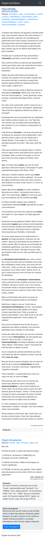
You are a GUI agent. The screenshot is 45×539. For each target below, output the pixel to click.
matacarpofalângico (18, 19)
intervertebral (27, 17)
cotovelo (40, 14)
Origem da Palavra (11, 3)
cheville (12, 443)
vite (36, 443)
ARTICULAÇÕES (10, 11)
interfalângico (15, 17)
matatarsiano (32, 19)
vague (31, 443)
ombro (20, 22)
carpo (21, 14)
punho (26, 22)
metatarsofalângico (9, 22)
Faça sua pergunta (11, 527)
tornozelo (21, 25)
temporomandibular (9, 25)
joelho (35, 17)
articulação (13, 14)
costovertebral (29, 14)
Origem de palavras (12, 440)
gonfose (5, 17)
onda (18, 443)
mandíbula (6, 19)
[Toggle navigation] (40, 3)
